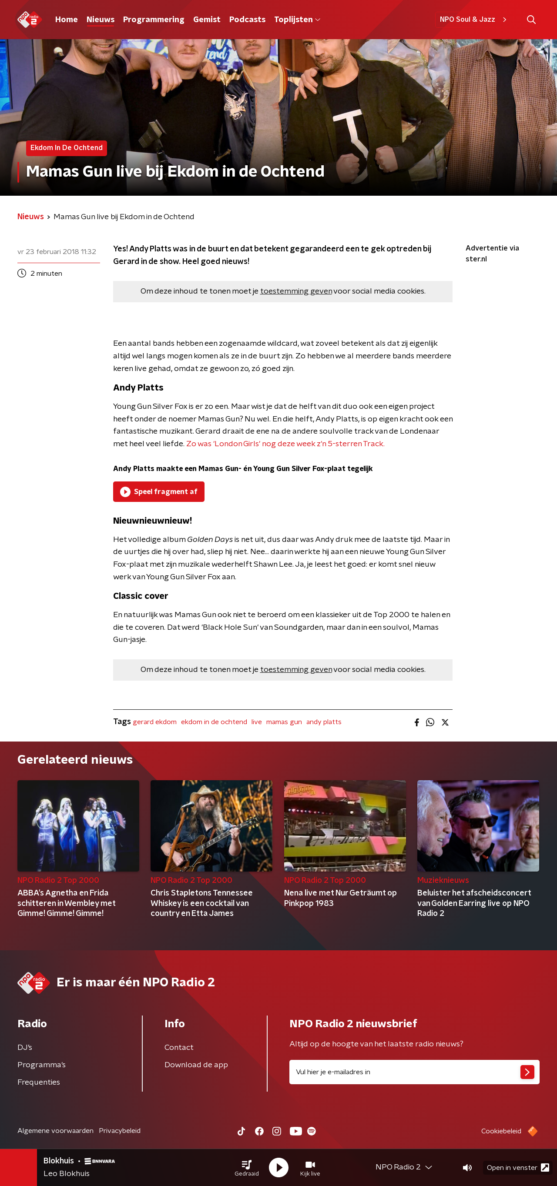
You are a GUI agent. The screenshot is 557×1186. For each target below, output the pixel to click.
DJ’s (24, 1048)
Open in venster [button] (518, 1167)
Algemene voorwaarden (55, 1130)
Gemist (207, 20)
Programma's (41, 1065)
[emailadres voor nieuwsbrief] (414, 1072)
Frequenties (38, 1082)
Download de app (196, 1065)
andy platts (324, 721)
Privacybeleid (120, 1130)
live (257, 721)
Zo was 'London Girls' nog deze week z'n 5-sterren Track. (285, 444)
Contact (179, 1048)
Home (66, 20)
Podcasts (247, 20)
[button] (247, 1168)
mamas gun (284, 721)
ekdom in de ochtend (214, 721)
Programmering (154, 20)
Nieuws (100, 20)
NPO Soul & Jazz (474, 19)
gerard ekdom (155, 721)
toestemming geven (296, 291)
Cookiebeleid (501, 1131)
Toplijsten (297, 20)
